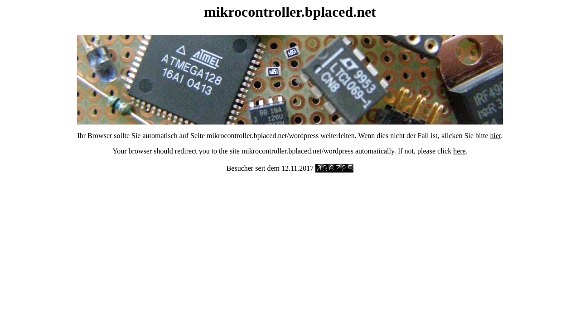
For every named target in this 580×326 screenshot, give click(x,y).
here (459, 151)
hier (495, 135)
